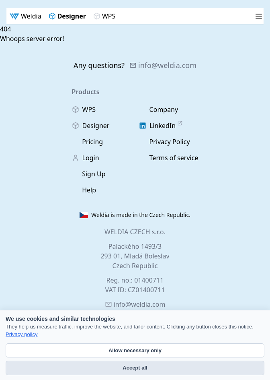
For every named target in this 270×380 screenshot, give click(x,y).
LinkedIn (161, 125)
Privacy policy (21, 334)
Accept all (135, 368)
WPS (104, 16)
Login (85, 157)
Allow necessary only (135, 350)
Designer (67, 16)
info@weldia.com (162, 65)
